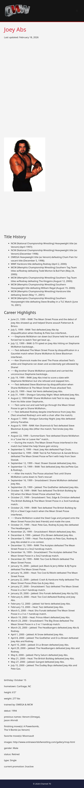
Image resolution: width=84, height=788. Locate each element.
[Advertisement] (42, 214)
